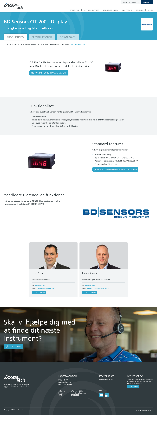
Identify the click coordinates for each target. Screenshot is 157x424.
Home (9, 44)
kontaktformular (106, 380)
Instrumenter (30, 44)
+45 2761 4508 (90, 285)
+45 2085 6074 (40, 285)
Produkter (18, 44)
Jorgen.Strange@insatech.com (98, 288)
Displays (65, 44)
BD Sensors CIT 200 (78, 44)
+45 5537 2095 (77, 391)
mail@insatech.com (79, 393)
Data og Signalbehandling (49, 44)
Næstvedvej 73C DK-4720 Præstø (65, 383)
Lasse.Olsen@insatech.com (47, 288)
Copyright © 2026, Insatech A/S (13, 410)
